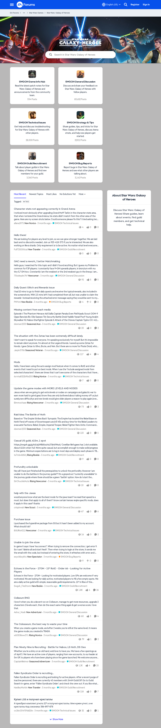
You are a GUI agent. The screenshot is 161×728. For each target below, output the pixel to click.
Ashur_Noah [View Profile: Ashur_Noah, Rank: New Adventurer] (20, 612)
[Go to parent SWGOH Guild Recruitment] (70, 249)
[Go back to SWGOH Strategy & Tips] (80, 122)
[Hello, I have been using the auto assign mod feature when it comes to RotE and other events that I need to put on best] (56, 369)
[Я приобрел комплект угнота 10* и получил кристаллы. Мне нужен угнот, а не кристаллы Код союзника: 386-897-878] (56, 705)
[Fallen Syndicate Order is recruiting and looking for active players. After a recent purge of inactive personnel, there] (56, 680)
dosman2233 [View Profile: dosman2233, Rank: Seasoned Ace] (20, 324)
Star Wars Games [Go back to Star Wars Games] (36, 13)
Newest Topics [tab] (36, 194)
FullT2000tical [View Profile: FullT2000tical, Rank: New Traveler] (21, 249)
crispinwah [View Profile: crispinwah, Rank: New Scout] (19, 507)
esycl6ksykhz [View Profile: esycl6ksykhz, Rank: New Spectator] (20, 556)
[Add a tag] (26, 201)
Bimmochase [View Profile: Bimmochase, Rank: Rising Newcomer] (20, 402)
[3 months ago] (43, 223)
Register (135, 4)
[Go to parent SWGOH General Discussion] (69, 275)
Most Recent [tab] (20, 194)
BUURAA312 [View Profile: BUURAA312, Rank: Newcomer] (19, 530)
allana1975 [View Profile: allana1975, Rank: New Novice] (19, 223)
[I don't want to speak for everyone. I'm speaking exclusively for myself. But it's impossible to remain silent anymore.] (56, 343)
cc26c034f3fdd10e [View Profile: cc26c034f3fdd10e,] (23, 710)
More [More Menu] (82, 194)
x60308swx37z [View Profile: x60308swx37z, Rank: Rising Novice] (21, 635)
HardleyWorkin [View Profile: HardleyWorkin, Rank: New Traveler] (20, 687)
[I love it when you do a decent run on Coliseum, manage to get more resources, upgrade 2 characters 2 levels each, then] (56, 605)
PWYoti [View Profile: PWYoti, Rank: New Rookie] (17, 301)
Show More (56, 719)
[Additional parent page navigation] (24, 13)
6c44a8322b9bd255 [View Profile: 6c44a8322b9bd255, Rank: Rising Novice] (23, 376)
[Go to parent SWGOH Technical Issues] (65, 223)
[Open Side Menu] (11, 4)
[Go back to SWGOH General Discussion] (80, 81)
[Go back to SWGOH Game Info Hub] (32, 81)
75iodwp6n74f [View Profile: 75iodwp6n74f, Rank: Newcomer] (21, 275)
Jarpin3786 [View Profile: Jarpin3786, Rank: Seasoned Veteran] (19, 350)
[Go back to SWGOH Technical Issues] (32, 122)
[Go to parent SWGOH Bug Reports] (59, 301)
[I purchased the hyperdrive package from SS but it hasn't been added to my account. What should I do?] (56, 525)
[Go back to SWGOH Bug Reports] (80, 163)
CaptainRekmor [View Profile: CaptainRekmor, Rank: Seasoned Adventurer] (21, 661)
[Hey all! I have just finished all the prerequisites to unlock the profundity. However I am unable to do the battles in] (56, 474)
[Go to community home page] (26, 5)
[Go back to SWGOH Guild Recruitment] (32, 163)
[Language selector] (111, 5)
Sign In (146, 4)
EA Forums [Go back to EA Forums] (14, 13)
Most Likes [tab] (51, 194)
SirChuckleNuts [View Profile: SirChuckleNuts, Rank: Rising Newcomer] (21, 481)
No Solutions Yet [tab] (68, 194)
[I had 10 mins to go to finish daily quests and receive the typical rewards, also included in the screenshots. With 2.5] (56, 294)
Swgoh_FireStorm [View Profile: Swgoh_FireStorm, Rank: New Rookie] (22, 586)
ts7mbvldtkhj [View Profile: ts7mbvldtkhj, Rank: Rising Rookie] (20, 455)
